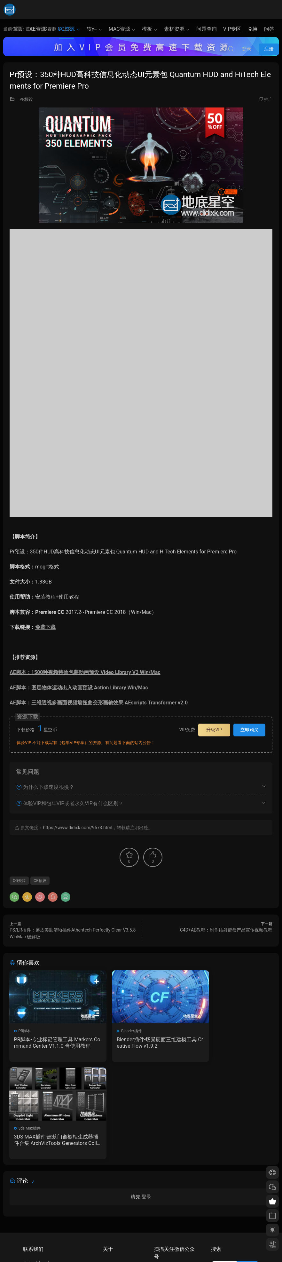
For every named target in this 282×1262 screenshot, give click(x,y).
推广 (268, 99)
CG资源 (66, 29)
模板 (147, 29)
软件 (92, 29)
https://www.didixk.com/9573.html (77, 827)
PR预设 (26, 99)
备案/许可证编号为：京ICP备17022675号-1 (141, 1246)
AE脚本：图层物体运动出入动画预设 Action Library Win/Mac (79, 688)
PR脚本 (25, 1031)
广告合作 (110, 1228)
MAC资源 (119, 29)
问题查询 (206, 29)
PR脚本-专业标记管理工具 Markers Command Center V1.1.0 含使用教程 (50, 1042)
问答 (269, 29)
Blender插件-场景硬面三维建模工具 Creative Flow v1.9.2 (139, 1042)
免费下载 (45, 627)
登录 (146, 1100)
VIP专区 (232, 29)
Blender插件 (119, 1031)
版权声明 (110, 1219)
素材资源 (174, 29)
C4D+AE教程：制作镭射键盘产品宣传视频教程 (226, 930)
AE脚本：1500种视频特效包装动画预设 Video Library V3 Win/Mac (85, 672)
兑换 (252, 29)
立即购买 (249, 729)
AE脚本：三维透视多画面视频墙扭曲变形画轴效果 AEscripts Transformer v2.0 (99, 703)
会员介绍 (110, 1210)
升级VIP (214, 729)
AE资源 (37, 29)
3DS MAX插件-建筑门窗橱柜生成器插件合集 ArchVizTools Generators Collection (230, 1042)
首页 (18, 29)
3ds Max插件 (209, 1031)
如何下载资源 (114, 1200)
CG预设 (40, 880)
